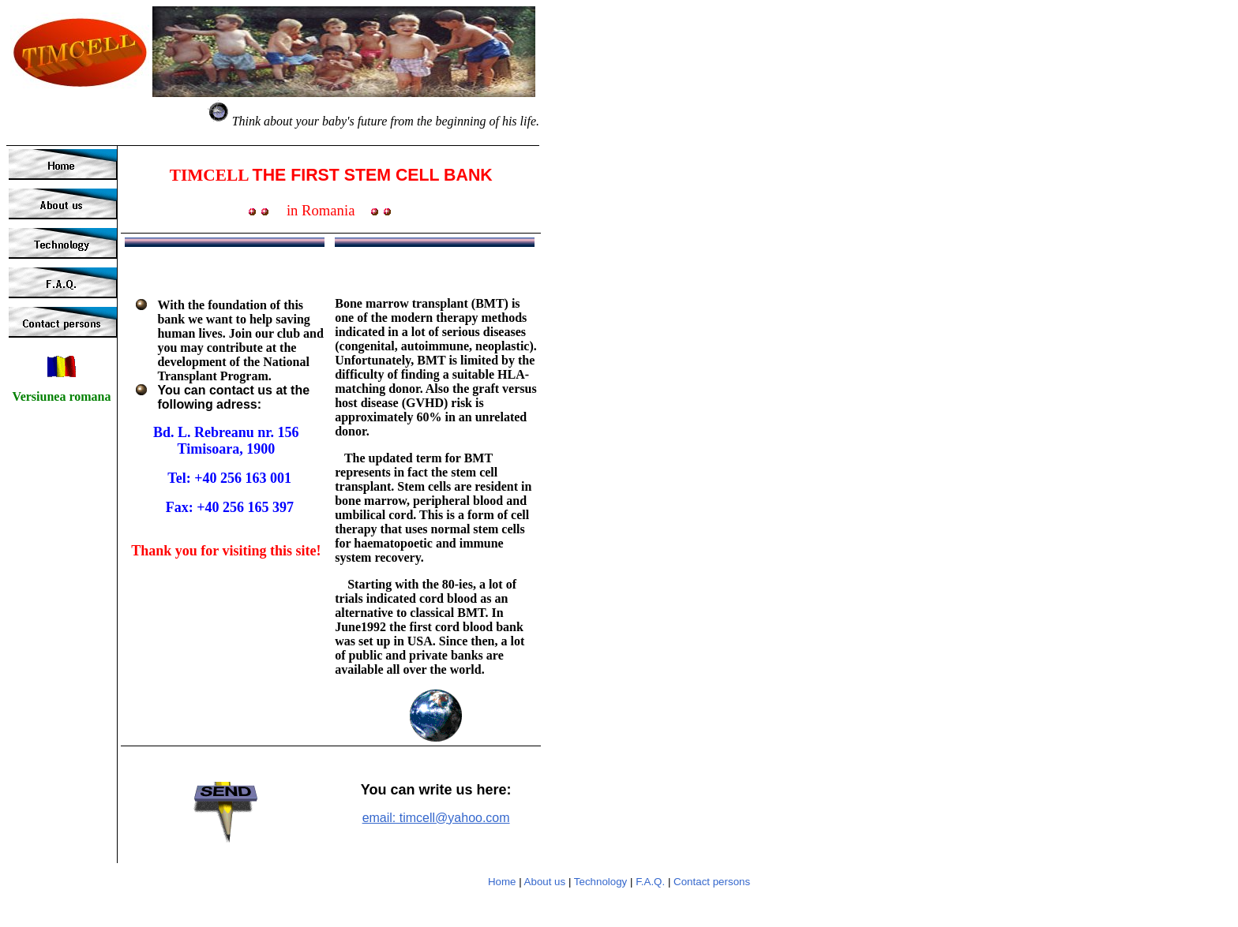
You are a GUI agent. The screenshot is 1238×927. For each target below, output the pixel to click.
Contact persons (711, 882)
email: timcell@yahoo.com (436, 817)
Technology (600, 882)
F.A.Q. (650, 882)
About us (545, 882)
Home (502, 882)
